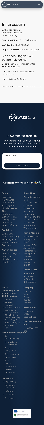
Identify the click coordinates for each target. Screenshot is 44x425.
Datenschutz (29, 317)
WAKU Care (7, 234)
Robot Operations (31, 217)
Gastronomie (10, 394)
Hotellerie (9, 391)
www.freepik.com (34, 86)
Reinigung (9, 398)
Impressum (28, 311)
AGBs (26, 314)
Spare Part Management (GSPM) (29, 262)
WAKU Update (30, 228)
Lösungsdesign (11, 312)
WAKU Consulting (10, 237)
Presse (26, 297)
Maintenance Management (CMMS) (29, 254)
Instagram (29, 282)
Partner (27, 303)
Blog (25, 200)
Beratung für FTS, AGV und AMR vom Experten (11, 242)
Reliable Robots (30, 220)
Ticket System (8, 205)
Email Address (10, 156)
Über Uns (27, 291)
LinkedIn (28, 273)
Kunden (27, 300)
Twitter (28, 276)
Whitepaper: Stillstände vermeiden (29, 211)
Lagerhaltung (10, 382)
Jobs (25, 294)
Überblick (9, 300)
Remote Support (12, 354)
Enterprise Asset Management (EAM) (31, 239)
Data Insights (8, 203)
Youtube (29, 279)
